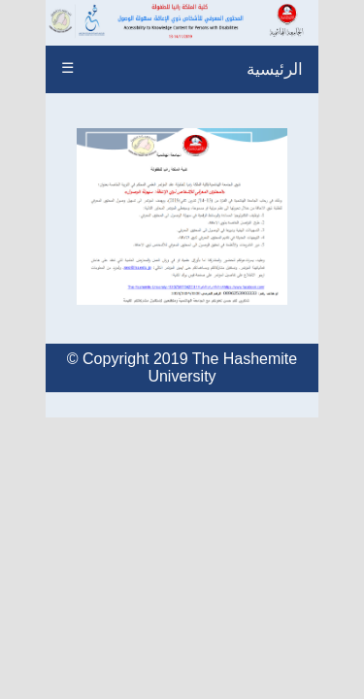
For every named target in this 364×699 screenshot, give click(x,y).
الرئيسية (275, 69)
